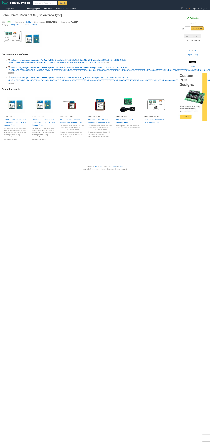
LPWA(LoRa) (14, 25)
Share (193, 66)
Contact (48, 9)
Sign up (204, 8)
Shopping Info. (34, 9)
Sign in (196, 8)
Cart (184, 8)
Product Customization (66, 9)
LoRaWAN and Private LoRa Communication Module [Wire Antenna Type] (43, 122)
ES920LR (34, 25)
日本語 (196, 55)
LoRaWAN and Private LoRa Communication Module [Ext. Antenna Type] (15, 122)
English (189, 55)
